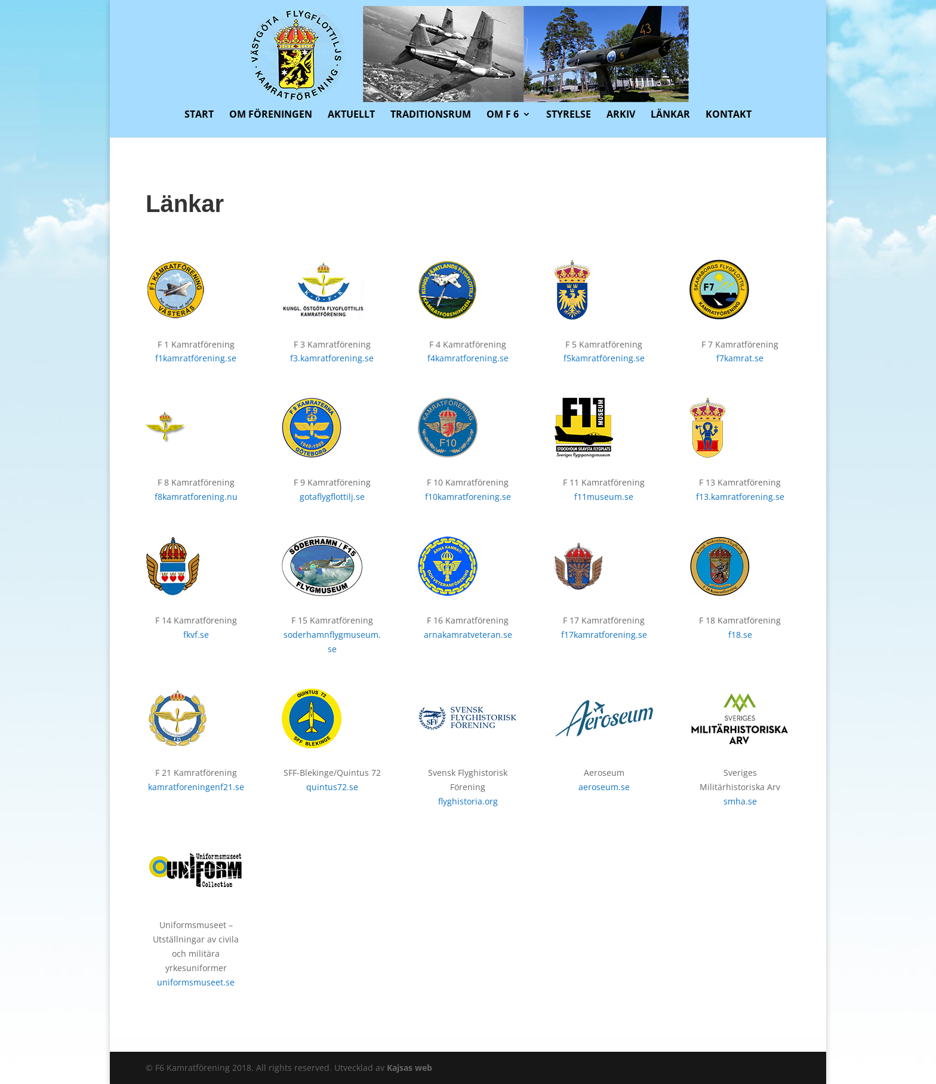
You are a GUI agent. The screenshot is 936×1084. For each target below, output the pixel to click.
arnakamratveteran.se (468, 634)
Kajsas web (409, 1067)
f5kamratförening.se (604, 358)
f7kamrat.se (739, 358)
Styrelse (568, 115)
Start (199, 115)
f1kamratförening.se (195, 358)
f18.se (740, 634)
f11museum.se (603, 496)
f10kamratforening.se (468, 496)
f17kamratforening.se (604, 634)
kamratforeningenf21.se (196, 787)
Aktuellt (351, 115)
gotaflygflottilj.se (332, 496)
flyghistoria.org (468, 801)
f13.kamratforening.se (740, 496)
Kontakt (729, 115)
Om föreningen (270, 115)
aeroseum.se (604, 787)
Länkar (670, 115)
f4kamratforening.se (468, 358)
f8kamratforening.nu (196, 496)
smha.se (740, 801)
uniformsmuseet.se (196, 982)
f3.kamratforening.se (332, 358)
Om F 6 (503, 115)
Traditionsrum (430, 115)
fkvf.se (196, 634)
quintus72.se (332, 787)
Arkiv (620, 115)
